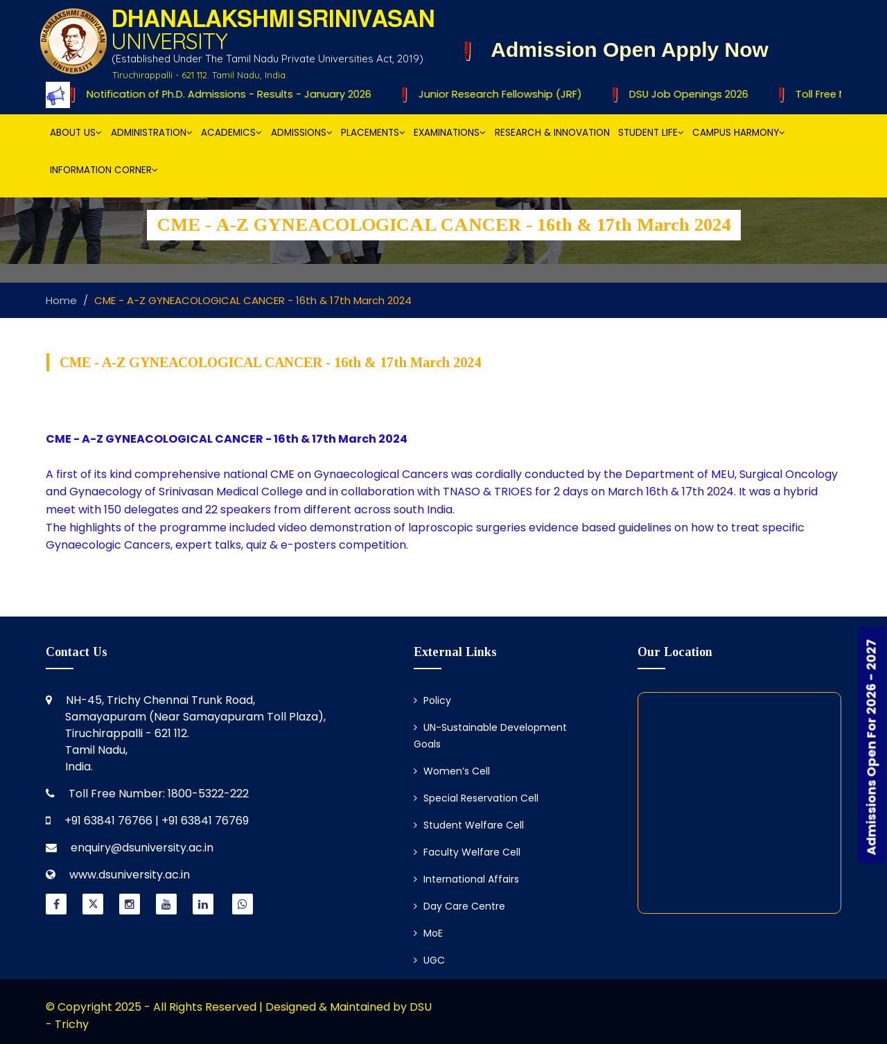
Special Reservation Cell (476, 798)
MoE (428, 933)
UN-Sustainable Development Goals (490, 735)
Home (61, 300)
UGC (429, 960)
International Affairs (466, 879)
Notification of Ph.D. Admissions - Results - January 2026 (222, 94)
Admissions (302, 132)
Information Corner (104, 170)
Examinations (450, 132)
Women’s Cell (452, 771)
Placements (373, 132)
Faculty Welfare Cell (467, 852)
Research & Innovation (552, 132)
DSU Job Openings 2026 (681, 94)
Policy (432, 700)
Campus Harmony (738, 132)
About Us (76, 132)
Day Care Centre (459, 906)
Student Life (651, 132)
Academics (231, 132)
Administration (152, 132)
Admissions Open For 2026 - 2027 (871, 747)
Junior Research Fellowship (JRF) (495, 94)
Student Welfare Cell (469, 825)
